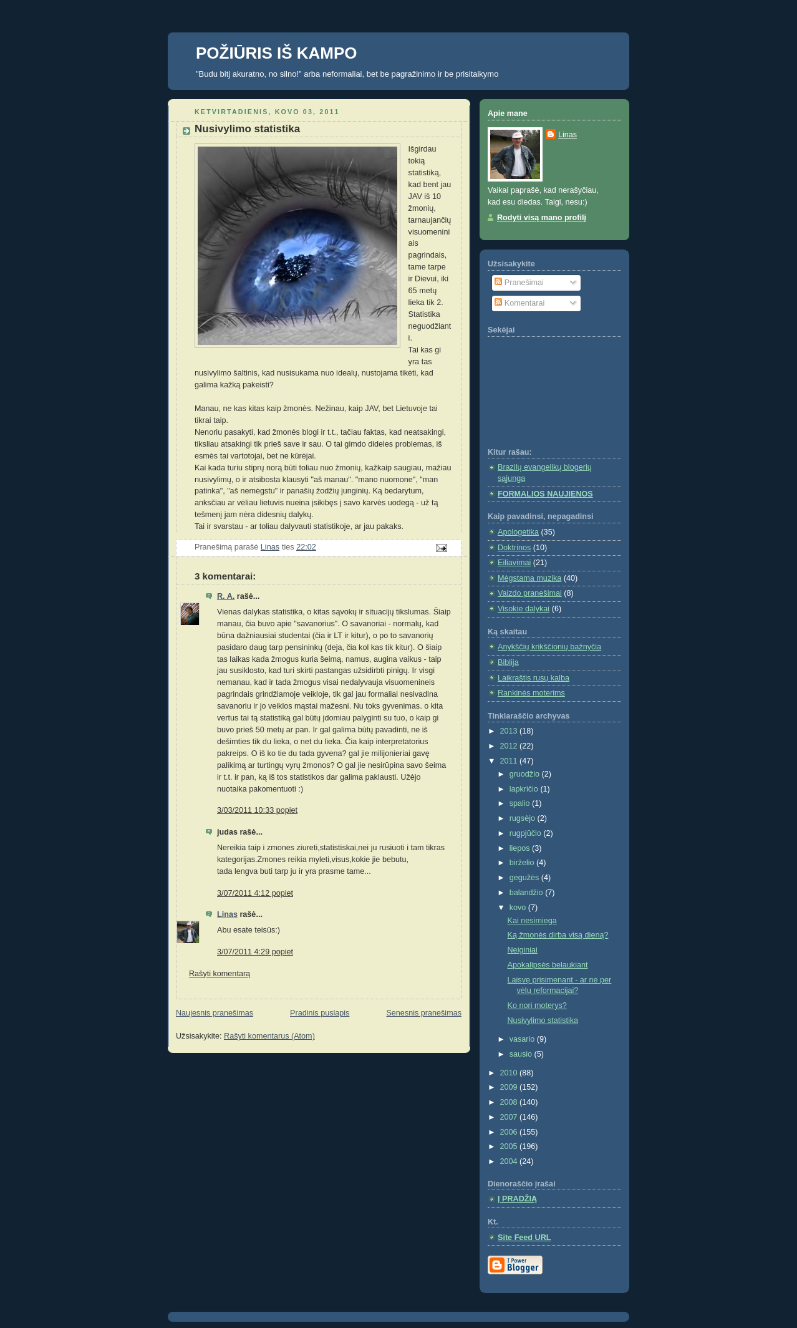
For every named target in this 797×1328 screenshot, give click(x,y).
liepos (521, 848)
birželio (523, 862)
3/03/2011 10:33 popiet (257, 810)
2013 (510, 731)
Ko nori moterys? (537, 1005)
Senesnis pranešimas (423, 1013)
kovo (519, 907)
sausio (522, 1054)
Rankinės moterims (531, 693)
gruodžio (526, 774)
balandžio (528, 892)
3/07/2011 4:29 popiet (255, 952)
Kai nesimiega (532, 920)
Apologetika (518, 532)
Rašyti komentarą (219, 973)
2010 (510, 1073)
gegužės (525, 877)
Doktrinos (514, 547)
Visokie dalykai (523, 608)
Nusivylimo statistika (543, 1020)
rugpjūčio (527, 833)
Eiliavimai (514, 562)
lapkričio (525, 789)
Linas (227, 914)
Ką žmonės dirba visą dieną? (558, 935)
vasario (523, 1039)
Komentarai (519, 303)
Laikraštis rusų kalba (533, 678)
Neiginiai (523, 950)
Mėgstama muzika (529, 578)
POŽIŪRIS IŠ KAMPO (276, 53)
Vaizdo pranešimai (530, 593)
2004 (510, 1161)
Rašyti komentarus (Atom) (269, 1036)
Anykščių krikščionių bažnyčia (549, 646)
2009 (510, 1087)
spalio (521, 803)
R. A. (225, 596)
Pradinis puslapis (319, 1013)
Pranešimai (519, 282)
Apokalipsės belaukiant (548, 965)
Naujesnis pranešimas (214, 1013)
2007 (510, 1117)
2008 (510, 1102)
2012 (510, 746)
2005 (510, 1146)
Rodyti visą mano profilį (541, 217)
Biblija (508, 662)
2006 (510, 1132)
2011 (510, 761)
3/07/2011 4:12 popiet (255, 893)
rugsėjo (524, 818)
